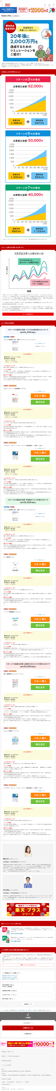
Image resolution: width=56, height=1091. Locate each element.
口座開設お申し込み (28, 1028)
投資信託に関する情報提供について (10, 979)
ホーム (2, 1010)
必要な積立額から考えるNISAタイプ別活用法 (8, 985)
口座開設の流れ (28, 1033)
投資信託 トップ (28, 1004)
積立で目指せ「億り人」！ (8, 998)
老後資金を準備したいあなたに (9, 990)
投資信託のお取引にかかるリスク (10, 975)
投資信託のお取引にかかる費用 (9, 977)
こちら (41, 346)
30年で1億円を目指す (16, 941)
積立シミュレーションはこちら (28, 964)
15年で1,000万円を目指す (17, 933)
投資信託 (7, 1010)
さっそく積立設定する (28, 314)
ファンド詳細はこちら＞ (40, 343)
